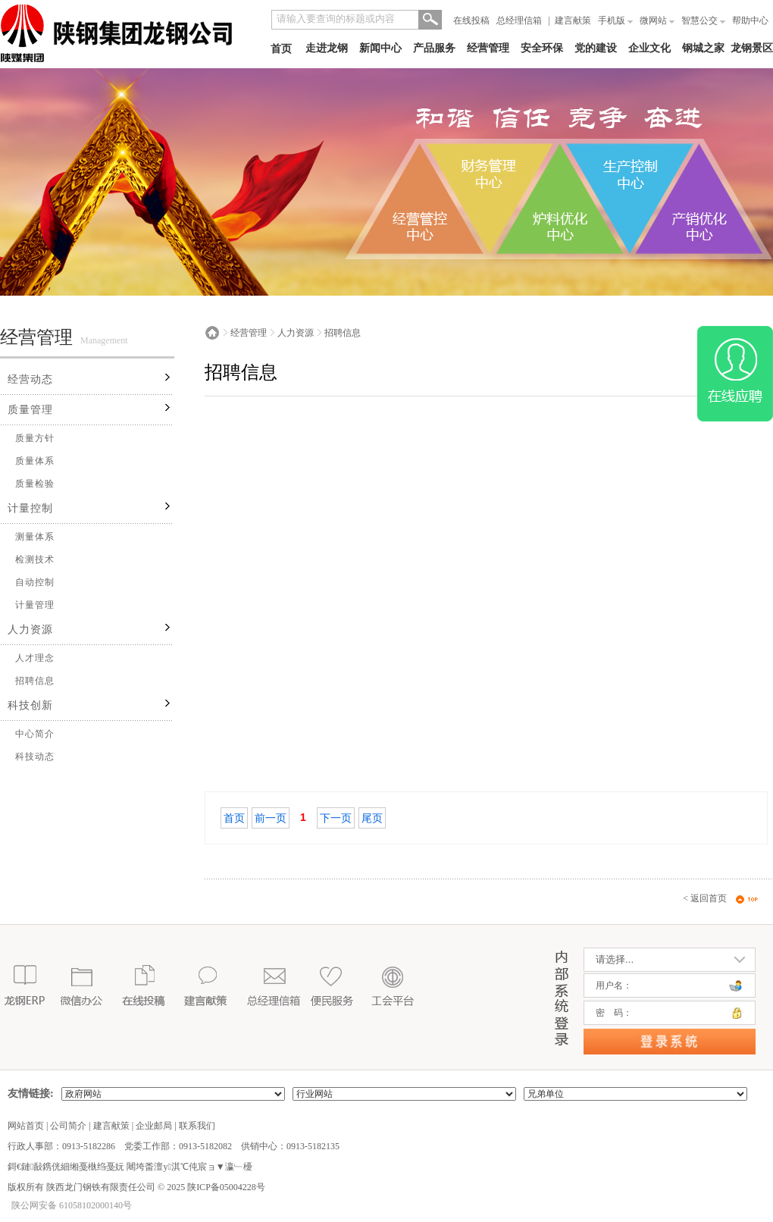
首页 (281, 49)
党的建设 (595, 48)
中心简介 (35, 733)
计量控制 (30, 508)
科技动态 (35, 756)
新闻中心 (380, 48)
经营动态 (30, 379)
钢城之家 (703, 48)
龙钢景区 (752, 48)
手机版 (615, 20)
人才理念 (35, 658)
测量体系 (35, 536)
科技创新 (30, 705)
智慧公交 (703, 20)
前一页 (270, 818)
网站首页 (26, 1125)
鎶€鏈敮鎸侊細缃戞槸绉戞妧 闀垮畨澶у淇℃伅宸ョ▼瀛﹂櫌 (130, 1166)
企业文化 (649, 48)
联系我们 (197, 1125)
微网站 (657, 20)
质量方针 (35, 438)
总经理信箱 (519, 20)
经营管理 (488, 48)
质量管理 (30, 409)
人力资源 (30, 629)
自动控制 (35, 582)
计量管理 (35, 605)
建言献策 (573, 20)
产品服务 (434, 48)
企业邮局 (154, 1125)
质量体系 (35, 461)
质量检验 (35, 483)
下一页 (336, 818)
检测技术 (35, 559)
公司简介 (68, 1125)
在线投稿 (471, 20)
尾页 (372, 818)
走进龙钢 (326, 48)
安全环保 (542, 48)
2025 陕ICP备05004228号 (214, 1187)
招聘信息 (35, 680)
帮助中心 (750, 20)
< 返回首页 (705, 898)
